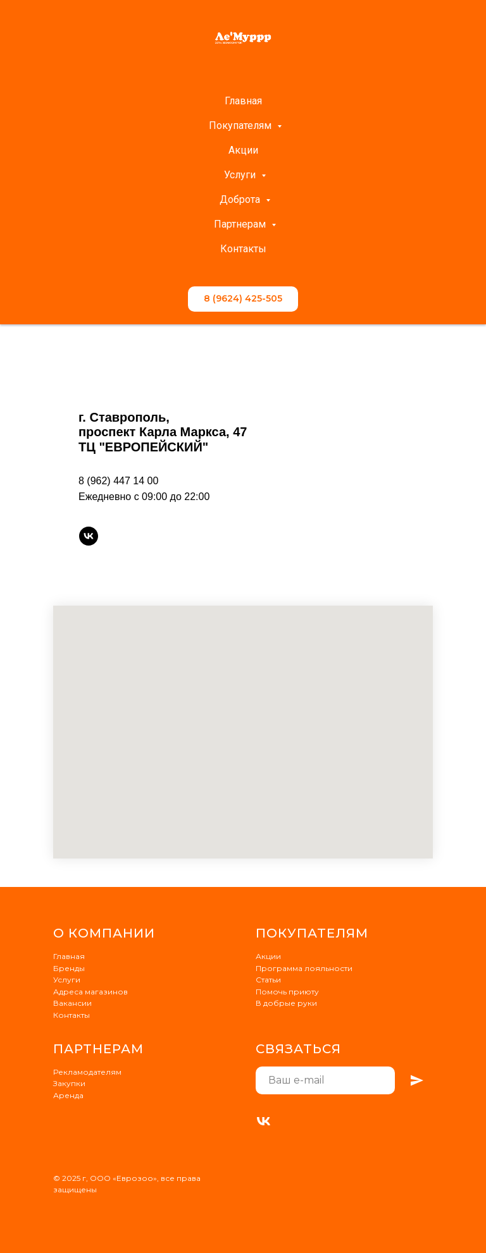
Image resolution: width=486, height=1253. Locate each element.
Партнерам (241, 224)
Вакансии (72, 1003)
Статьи (268, 979)
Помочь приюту (287, 991)
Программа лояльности (304, 968)
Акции (243, 150)
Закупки (69, 1083)
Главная (243, 101)
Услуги (241, 175)
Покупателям (241, 125)
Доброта (241, 199)
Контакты (243, 249)
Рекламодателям (87, 1072)
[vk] (88, 536)
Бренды (69, 968)
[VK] (263, 1121)
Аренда (68, 1095)
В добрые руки (286, 1003)
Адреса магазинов (90, 991)
